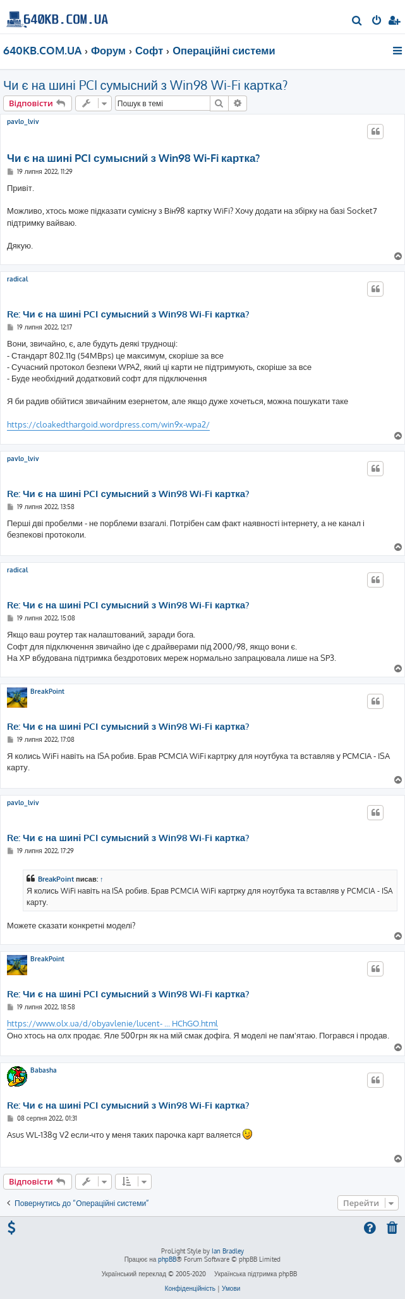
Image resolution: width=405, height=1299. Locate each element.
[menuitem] (357, 21)
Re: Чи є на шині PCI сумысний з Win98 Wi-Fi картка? (128, 314)
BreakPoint (47, 691)
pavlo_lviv (23, 121)
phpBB (167, 1259)
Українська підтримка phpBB (255, 1273)
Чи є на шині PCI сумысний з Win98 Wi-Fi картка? (145, 85)
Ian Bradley (228, 1251)
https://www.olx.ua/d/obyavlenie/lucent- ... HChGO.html (112, 1023)
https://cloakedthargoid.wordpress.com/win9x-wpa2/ (108, 424)
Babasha (43, 1070)
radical (17, 279)
